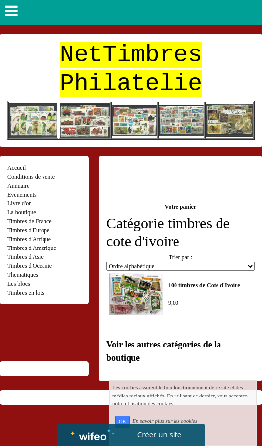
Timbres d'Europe (28, 230)
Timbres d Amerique (31, 248)
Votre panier (180, 206)
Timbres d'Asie (25, 256)
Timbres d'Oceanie (29, 265)
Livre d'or (19, 203)
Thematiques (22, 274)
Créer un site (159, 434)
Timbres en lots (25, 292)
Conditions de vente (31, 176)
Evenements (22, 194)
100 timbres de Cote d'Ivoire (204, 285)
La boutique (21, 212)
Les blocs (18, 283)
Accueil (16, 167)
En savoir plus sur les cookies (164, 421)
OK (122, 421)
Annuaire (18, 185)
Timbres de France (29, 221)
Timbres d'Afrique (29, 239)
